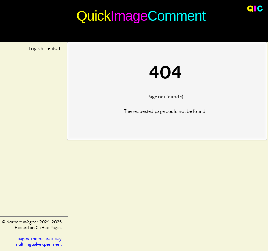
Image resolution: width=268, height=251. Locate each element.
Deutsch (53, 49)
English (36, 49)
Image (128, 15)
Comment (177, 15)
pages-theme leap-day (39, 239)
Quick (93, 15)
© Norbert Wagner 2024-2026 (32, 222)
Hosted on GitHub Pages (38, 227)
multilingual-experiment (38, 244)
